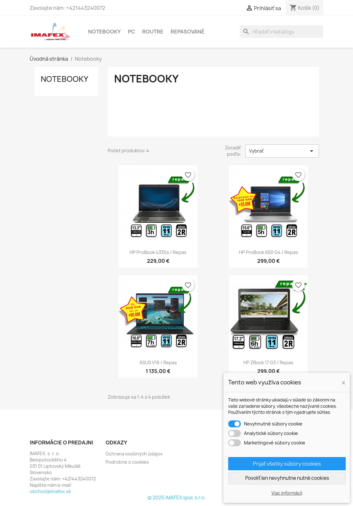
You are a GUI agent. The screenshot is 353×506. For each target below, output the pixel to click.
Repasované (187, 31)
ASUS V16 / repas (158, 362)
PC (131, 31)
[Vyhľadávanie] (281, 31)
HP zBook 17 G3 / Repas (268, 362)
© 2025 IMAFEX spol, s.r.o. (176, 497)
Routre (152, 31)
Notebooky (104, 31)
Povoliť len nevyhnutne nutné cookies (287, 478)
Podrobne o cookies (127, 462)
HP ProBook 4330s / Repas (158, 252)
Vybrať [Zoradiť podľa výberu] (282, 151)
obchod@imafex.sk (50, 491)
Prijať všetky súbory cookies (287, 463)
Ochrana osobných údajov (134, 454)
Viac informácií (286, 493)
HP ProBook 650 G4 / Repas (268, 252)
